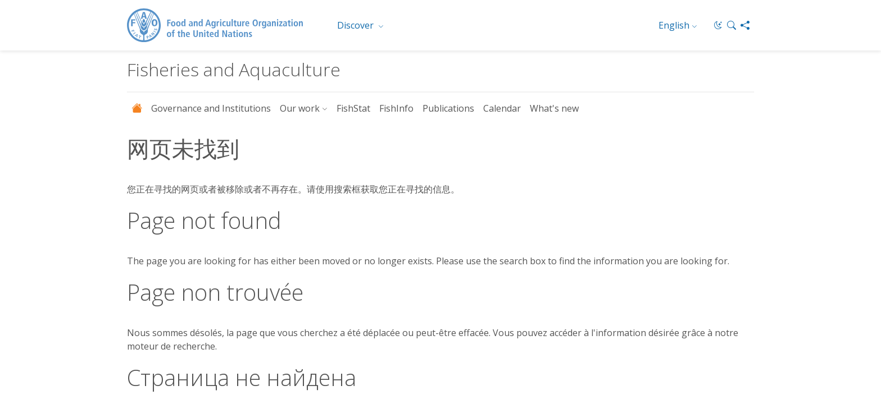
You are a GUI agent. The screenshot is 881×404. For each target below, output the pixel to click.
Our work (300, 108)
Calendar (502, 108)
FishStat (353, 108)
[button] (731, 25)
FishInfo (396, 108)
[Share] (745, 25)
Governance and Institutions (211, 108)
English (674, 25)
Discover (356, 25)
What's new (554, 108)
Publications (448, 108)
